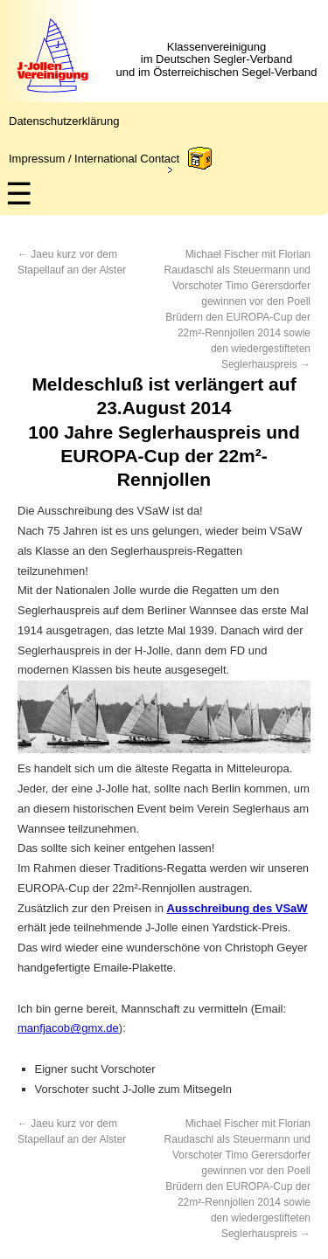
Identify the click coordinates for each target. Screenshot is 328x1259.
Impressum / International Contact (94, 158)
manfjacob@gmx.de (68, 1027)
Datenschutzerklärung (64, 121)
